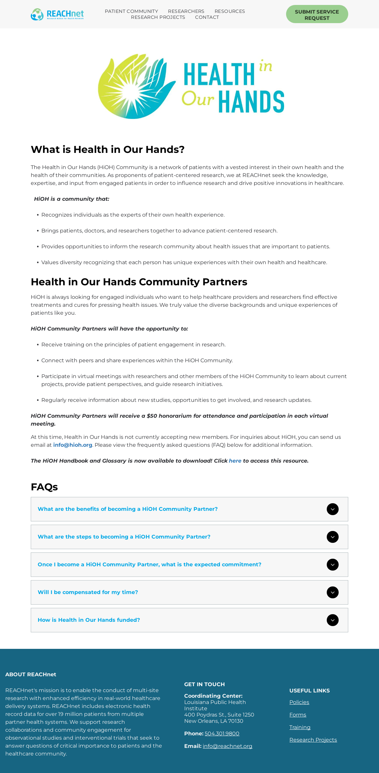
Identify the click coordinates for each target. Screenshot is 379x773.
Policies (299, 702)
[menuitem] (133, 11)
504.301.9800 (222, 733)
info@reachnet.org (227, 746)
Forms (297, 715)
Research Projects (313, 740)
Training (300, 727)
